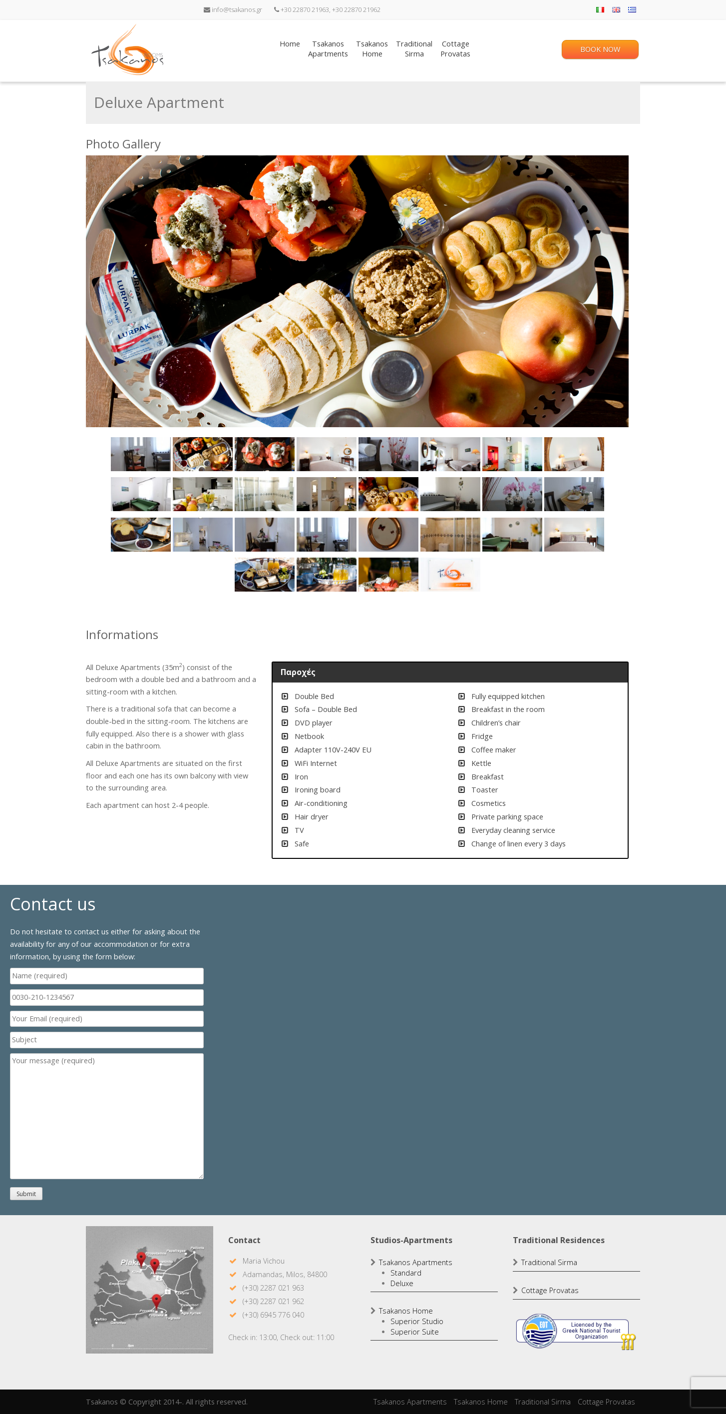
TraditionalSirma (414, 49)
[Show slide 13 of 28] (388, 494)
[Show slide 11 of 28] (265, 494)
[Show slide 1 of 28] (141, 454)
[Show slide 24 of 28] (574, 535)
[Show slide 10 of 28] (203, 494)
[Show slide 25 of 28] (265, 575)
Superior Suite (414, 1332)
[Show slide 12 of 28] (327, 494)
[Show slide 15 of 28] (512, 494)
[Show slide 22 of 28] (450, 535)
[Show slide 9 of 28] (141, 494)
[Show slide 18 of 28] (203, 535)
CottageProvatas (455, 49)
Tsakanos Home (406, 1311)
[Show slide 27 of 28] (388, 575)
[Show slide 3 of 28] (265, 454)
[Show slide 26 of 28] (327, 575)
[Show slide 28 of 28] (450, 575)
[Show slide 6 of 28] (450, 454)
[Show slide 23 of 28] (512, 535)
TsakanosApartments (328, 49)
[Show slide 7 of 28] (512, 454)
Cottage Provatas (550, 1290)
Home (290, 49)
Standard (405, 1273)
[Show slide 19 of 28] (265, 535)
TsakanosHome (372, 49)
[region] (357, 381)
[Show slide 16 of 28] (574, 494)
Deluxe (401, 1283)
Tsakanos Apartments (415, 1262)
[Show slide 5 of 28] (388, 454)
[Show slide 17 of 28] (141, 535)
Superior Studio (416, 1321)
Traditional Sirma (549, 1262)
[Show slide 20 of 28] (327, 535)
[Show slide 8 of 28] (574, 454)
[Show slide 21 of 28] (388, 535)
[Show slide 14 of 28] (450, 494)
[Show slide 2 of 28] (203, 454)
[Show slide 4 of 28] (327, 454)
